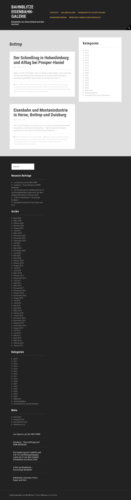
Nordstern (43, 141)
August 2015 (18, 328)
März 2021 (18, 248)
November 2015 (20, 321)
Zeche (36, 91)
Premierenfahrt (56, 89)
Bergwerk (33, 84)
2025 (87, 85)
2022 (87, 78)
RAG (68, 89)
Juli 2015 (17, 331)
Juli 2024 (17, 231)
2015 (17, 84)
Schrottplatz (29, 91)
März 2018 (18, 273)
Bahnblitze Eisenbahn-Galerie (22, 12)
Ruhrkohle (20, 91)
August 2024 (18, 228)
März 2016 (18, 311)
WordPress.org (19, 424)
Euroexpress (38, 87)
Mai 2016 (17, 306)
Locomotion (45, 89)
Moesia (44, 495)
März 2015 (18, 340)
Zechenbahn (43, 91)
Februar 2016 (19, 313)
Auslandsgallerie (68, 13)
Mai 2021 (17, 246)
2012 (87, 55)
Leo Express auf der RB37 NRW (25, 182)
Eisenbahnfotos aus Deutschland (91, 13)
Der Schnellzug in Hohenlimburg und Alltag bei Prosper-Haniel (41, 60)
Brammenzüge (56, 137)
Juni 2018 (17, 271)
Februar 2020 (19, 261)
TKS (29, 144)
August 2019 (18, 266)
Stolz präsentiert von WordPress (22, 495)
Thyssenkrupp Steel (20, 144)
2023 (87, 80)
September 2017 (20, 278)
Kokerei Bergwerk (61, 139)
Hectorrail (57, 87)
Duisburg (65, 137)
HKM (43, 139)
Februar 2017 (19, 288)
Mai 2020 (17, 256)
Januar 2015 (18, 345)
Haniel (51, 87)
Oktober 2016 (19, 293)
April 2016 (17, 308)
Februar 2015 (19, 343)
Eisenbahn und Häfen (28, 139)
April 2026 (17, 218)
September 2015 (20, 326)
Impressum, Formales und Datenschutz (85, 17)
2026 (87, 88)
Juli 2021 (17, 243)
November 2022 (20, 236)
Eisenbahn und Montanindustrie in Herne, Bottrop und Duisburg (41, 112)
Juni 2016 (17, 303)
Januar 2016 (18, 316)
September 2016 (20, 296)
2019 (87, 70)
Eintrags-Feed (19, 419)
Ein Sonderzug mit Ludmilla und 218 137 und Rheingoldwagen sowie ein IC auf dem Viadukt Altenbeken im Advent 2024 (27, 192)
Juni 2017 (17, 281)
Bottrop (40, 84)
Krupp (16, 141)
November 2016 (20, 291)
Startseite (54, 13)
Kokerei (31, 89)
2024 (87, 83)
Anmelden (17, 417)
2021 (87, 75)
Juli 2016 (17, 301)
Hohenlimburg (23, 89)
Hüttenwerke (50, 139)
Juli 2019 (17, 268)
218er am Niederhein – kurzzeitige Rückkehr (23, 468)
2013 (17, 137)
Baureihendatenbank (58, 17)
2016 (87, 65)
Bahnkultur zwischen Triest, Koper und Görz (25, 478)
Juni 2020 (17, 253)
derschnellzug (63, 84)
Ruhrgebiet (58, 141)
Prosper (64, 89)
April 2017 (17, 283)
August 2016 (18, 298)
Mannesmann (23, 141)
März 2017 (18, 286)
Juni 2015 (17, 333)
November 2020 (20, 251)
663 (23, 84)
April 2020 (17, 258)
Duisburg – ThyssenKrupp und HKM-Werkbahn (26, 443)
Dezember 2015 (20, 318)
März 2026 (18, 221)
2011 (87, 53)
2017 (87, 68)
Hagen (45, 87)
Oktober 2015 (19, 323)
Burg (45, 84)
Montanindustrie (34, 141)
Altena (27, 84)
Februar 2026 (19, 223)
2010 (87, 50)
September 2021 (20, 241)
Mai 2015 (17, 336)
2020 (87, 73)
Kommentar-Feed (20, 422)
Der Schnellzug (52, 84)
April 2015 (17, 338)
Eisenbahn (29, 87)
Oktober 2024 (19, 226)
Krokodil (38, 89)
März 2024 (18, 233)
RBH (15, 91)
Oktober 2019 (19, 263)
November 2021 (20, 238)
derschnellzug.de (20, 87)
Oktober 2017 (19, 276)
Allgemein (89, 90)
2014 (87, 60)
